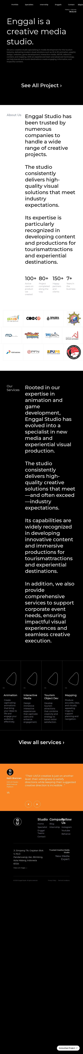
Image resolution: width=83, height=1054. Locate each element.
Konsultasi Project (68, 1048)
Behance (66, 834)
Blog (51, 824)
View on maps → (20, 868)
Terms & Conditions (64, 880)
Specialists (29, 5)
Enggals (58, 5)
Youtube (66, 830)
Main (80, 4)
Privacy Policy (52, 880)
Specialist (42, 827)
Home (41, 824)
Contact (71, 5)
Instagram (67, 827)
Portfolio (14, 5)
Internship (44, 5)
